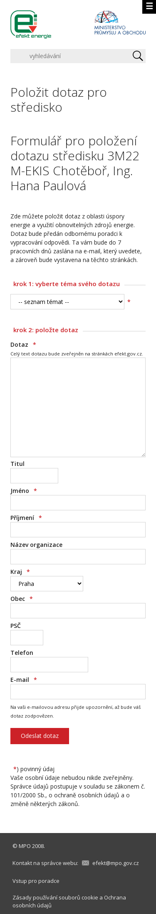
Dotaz (23, 344)
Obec (21, 599)
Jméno (23, 491)
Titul (17, 464)
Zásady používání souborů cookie (55, 897)
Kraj (20, 572)
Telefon (21, 653)
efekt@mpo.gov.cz (115, 863)
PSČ (15, 626)
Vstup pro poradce (35, 881)
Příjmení (26, 518)
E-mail (23, 680)
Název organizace (36, 545)
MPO (25, 846)
